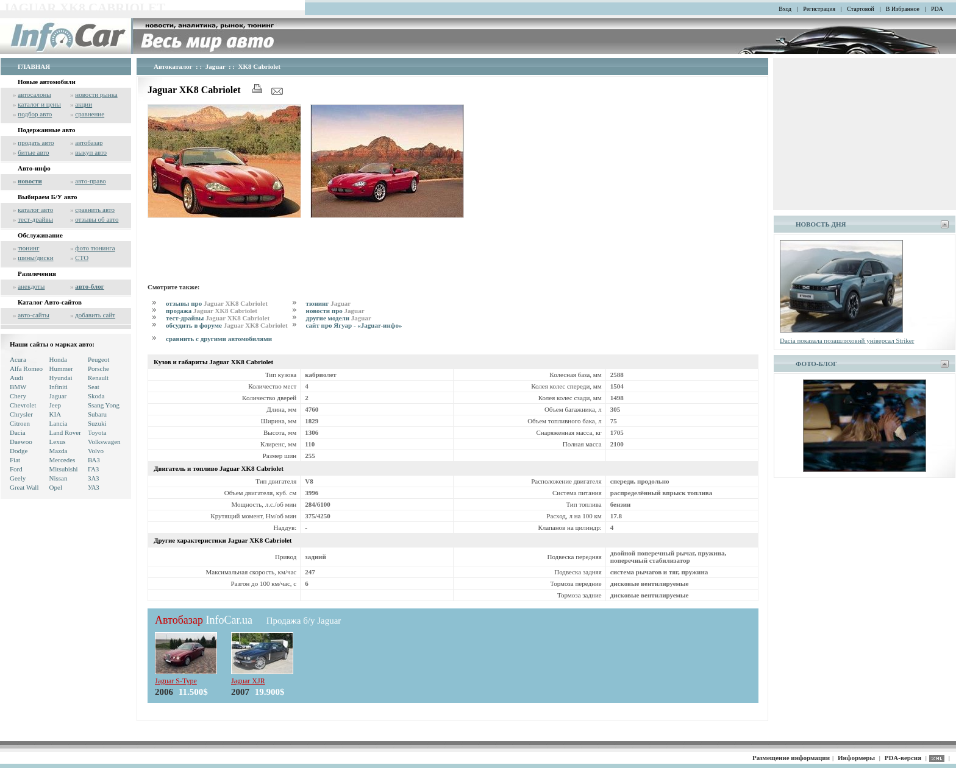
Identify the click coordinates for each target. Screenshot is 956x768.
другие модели (338, 318)
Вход (785, 8)
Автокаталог (173, 66)
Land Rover (65, 432)
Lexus (57, 441)
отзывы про (217, 303)
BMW (18, 386)
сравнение (89, 114)
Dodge (18, 450)
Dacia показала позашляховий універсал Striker (847, 340)
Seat (93, 386)
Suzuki (97, 423)
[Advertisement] (369, 248)
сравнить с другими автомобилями (219, 338)
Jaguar (58, 396)
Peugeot (98, 359)
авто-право (90, 181)
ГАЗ (93, 469)
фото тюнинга (95, 248)
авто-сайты (33, 315)
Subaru (97, 414)
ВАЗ (94, 459)
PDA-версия (903, 757)
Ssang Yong (104, 405)
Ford (16, 469)
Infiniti (58, 386)
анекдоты (31, 286)
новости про (335, 310)
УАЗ (93, 487)
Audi (16, 377)
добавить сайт (95, 315)
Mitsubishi (63, 469)
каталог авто (35, 209)
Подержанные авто (47, 129)
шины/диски (35, 257)
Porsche (98, 368)
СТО (81, 257)
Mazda (58, 450)
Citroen (20, 423)
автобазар (88, 142)
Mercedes (62, 459)
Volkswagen (104, 441)
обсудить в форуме (227, 325)
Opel (55, 487)
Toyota (97, 432)
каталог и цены (39, 104)
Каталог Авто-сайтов (50, 302)
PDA (937, 8)
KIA (55, 414)
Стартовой (860, 8)
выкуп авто (91, 152)
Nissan (58, 478)
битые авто (33, 152)
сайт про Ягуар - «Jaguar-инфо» (354, 325)
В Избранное (902, 8)
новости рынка (96, 94)
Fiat (15, 459)
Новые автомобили (47, 81)
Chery (18, 396)
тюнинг (28, 248)
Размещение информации (791, 757)
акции (83, 104)
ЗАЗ (93, 478)
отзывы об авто (96, 219)
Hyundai (61, 377)
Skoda (96, 396)
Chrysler (21, 414)
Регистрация (819, 8)
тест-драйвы (35, 219)
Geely (18, 478)
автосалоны (34, 94)
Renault (98, 377)
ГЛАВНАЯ (34, 66)
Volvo (96, 450)
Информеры (856, 757)
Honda (58, 359)
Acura (18, 359)
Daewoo (21, 441)
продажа (211, 310)
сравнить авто (95, 209)
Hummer (61, 368)
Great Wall (24, 487)
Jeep (55, 405)
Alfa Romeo (26, 368)
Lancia (58, 423)
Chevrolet (23, 405)
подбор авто (35, 114)
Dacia (18, 432)
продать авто (36, 142)
